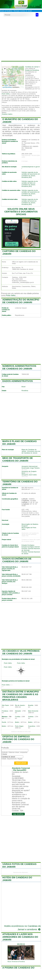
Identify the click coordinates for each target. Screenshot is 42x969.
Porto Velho (6, 94)
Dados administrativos (17, 381)
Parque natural (6, 539)
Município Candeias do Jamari (23, 11)
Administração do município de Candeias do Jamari (20, 301)
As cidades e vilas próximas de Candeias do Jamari (21, 652)
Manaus (5, 716)
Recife (4, 722)
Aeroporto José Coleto (29, 475)
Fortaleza (5, 711)
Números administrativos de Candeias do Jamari (19, 367)
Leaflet (5, 85)
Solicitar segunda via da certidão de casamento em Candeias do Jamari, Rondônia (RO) (31, 192)
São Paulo (5, 705)
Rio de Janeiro (20, 705)
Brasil (23, 386)
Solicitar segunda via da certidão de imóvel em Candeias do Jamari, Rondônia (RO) (30, 201)
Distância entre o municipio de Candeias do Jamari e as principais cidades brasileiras (20, 695)
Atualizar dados (7, 114)
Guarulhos (31, 726)
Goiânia (30, 716)
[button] (4, 69)
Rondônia (25, 390)
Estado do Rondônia (32, 70)
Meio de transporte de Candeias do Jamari (17, 459)
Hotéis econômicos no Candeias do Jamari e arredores (22, 928)
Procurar (21, 763)
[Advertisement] (21, 39)
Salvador (18, 711)
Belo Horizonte (33, 711)
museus (21, 944)
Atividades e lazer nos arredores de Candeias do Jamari (20, 937)
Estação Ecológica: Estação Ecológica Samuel (31, 546)
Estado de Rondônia (6, 11)
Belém (17, 722)
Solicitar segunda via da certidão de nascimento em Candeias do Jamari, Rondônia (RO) (31, 174)
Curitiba (17, 716)
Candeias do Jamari (32, 67)
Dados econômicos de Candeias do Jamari (16, 560)
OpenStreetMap (7, 87)
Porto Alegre (19, 726)
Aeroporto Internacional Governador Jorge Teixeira (31, 467)
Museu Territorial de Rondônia (16, 961)
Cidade (4, 754)
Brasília (30, 705)
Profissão (5, 748)
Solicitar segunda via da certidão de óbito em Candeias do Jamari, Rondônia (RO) (30, 183)
